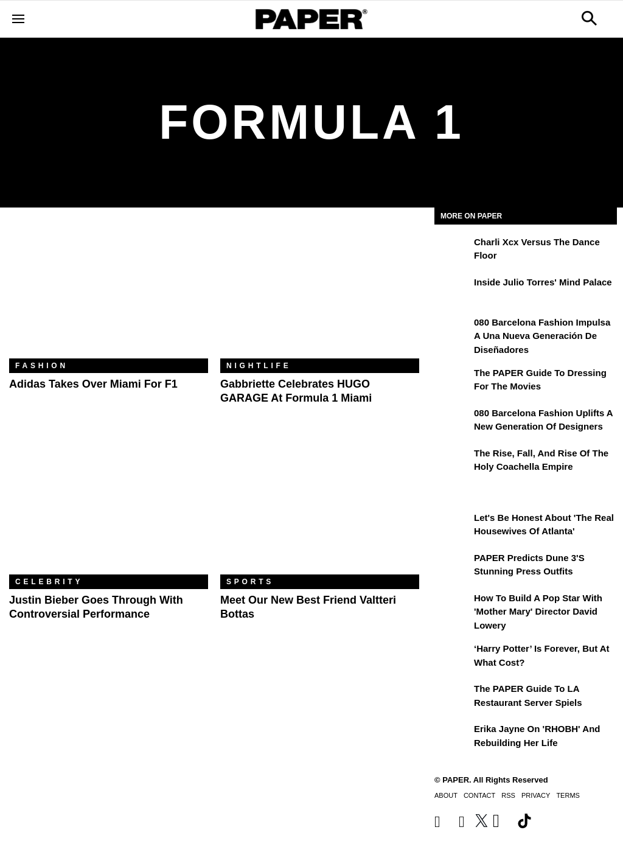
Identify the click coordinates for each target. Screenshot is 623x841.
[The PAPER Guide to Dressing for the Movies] (452, 381)
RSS (508, 795)
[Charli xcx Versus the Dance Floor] (452, 251)
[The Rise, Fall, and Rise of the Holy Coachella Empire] (452, 462)
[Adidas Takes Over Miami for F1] (108, 292)
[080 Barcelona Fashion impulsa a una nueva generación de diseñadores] (452, 331)
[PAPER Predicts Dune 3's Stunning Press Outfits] (452, 566)
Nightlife (258, 365)
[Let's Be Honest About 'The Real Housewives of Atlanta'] (452, 526)
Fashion (41, 365)
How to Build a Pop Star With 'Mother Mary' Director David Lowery (538, 611)
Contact (479, 795)
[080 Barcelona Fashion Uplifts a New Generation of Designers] (452, 422)
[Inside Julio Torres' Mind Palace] (452, 291)
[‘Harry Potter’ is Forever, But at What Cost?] (452, 657)
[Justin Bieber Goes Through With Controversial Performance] (108, 508)
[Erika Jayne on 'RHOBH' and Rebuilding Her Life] (452, 737)
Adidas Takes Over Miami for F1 (93, 384)
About (446, 795)
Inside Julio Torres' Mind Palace (543, 282)
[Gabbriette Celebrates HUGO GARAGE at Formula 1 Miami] (319, 292)
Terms (568, 795)
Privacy (535, 795)
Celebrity (49, 582)
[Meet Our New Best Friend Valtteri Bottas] (319, 508)
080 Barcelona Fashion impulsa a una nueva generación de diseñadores (542, 336)
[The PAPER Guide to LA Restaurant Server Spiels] (452, 697)
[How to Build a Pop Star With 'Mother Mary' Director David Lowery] (452, 606)
